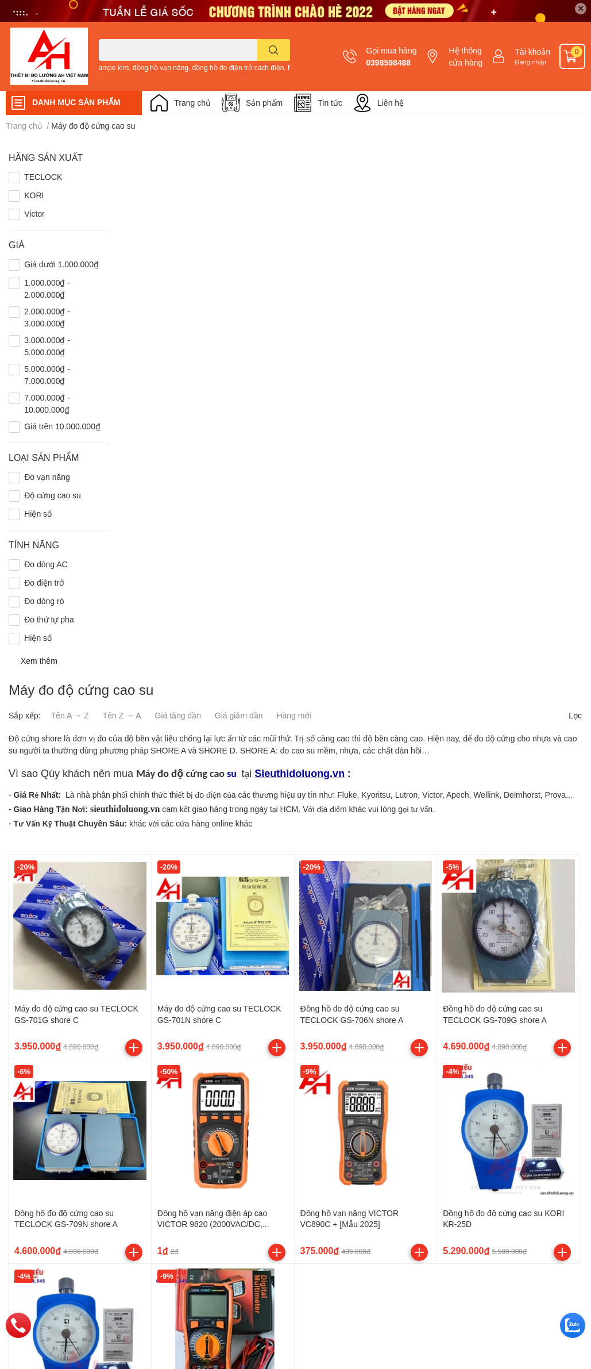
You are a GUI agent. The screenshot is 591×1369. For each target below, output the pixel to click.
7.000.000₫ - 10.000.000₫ (47, 403)
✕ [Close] (580, 8)
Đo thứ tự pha (49, 619)
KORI (34, 195)
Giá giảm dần (239, 715)
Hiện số (38, 513)
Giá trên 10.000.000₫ (62, 426)
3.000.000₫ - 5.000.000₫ (47, 346)
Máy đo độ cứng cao (180, 773)
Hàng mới (293, 715)
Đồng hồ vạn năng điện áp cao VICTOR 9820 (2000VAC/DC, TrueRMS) (212, 1224)
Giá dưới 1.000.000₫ (61, 264)
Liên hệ (390, 102)
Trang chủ (192, 102)
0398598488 (388, 62)
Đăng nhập (530, 62)
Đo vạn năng (47, 477)
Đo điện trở (44, 582)
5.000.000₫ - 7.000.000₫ (47, 375)
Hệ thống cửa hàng (465, 56)
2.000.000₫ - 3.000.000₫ (47, 317)
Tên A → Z (70, 715)
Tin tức (330, 102)
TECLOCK (43, 177)
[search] (273, 50)
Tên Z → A (122, 715)
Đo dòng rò (44, 601)
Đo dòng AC (46, 564)
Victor (34, 213)
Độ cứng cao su (52, 495)
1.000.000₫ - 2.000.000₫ (47, 288)
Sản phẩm (264, 102)
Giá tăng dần (178, 715)
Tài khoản (532, 51)
